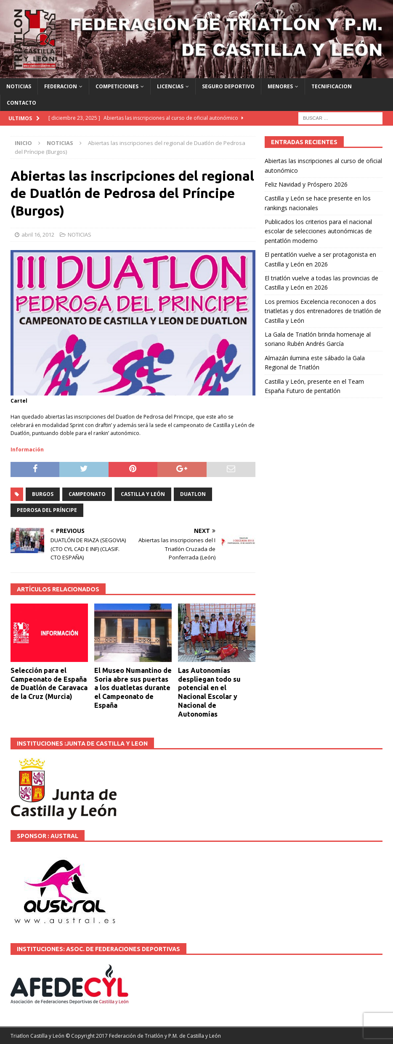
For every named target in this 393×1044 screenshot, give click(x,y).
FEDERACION (60, 86)
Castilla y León (143, 494)
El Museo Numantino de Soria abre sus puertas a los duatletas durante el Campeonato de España (133, 688)
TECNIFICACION (331, 86)
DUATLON (193, 494)
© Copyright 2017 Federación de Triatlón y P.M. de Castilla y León (143, 1035)
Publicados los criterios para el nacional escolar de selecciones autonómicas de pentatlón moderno (318, 231)
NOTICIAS (18, 86)
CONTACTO (21, 102)
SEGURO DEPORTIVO (228, 86)
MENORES (280, 86)
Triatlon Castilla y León (37, 1035)
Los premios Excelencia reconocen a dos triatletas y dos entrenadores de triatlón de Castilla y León (323, 311)
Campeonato (87, 494)
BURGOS (42, 494)
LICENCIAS (170, 86)
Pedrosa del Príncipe (47, 510)
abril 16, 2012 (37, 234)
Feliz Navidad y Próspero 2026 (306, 184)
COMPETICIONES (117, 86)
